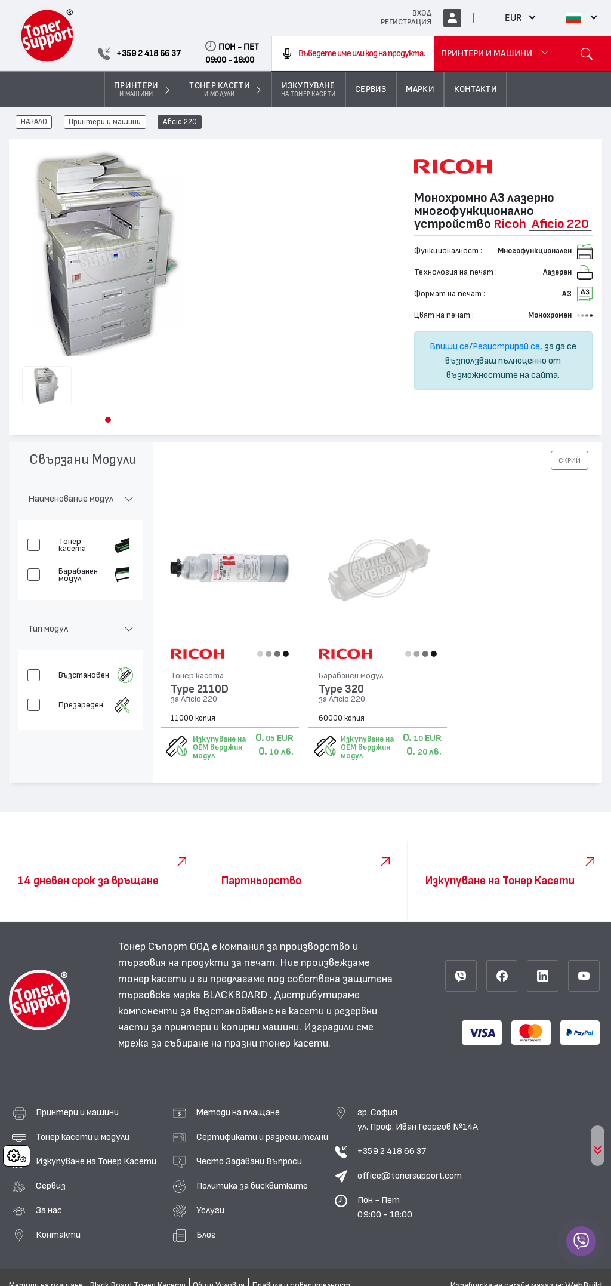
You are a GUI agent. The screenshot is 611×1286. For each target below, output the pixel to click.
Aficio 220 (180, 122)
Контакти (58, 1234)
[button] (108, 420)
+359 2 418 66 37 (391, 1151)
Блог (206, 1234)
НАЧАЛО (34, 122)
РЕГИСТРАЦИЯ (406, 22)
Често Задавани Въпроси (249, 1161)
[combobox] (352, 53)
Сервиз (51, 1185)
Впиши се (449, 346)
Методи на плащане (238, 1112)
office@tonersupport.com (409, 1175)
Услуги (210, 1210)
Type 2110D (200, 689)
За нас (49, 1210)
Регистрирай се (506, 346)
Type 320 (341, 689)
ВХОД (421, 13)
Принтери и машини (105, 122)
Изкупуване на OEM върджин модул (219, 747)
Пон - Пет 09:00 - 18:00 (384, 1207)
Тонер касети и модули (82, 1137)
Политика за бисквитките (252, 1185)
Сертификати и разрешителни (262, 1137)
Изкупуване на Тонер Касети (96, 1161)
